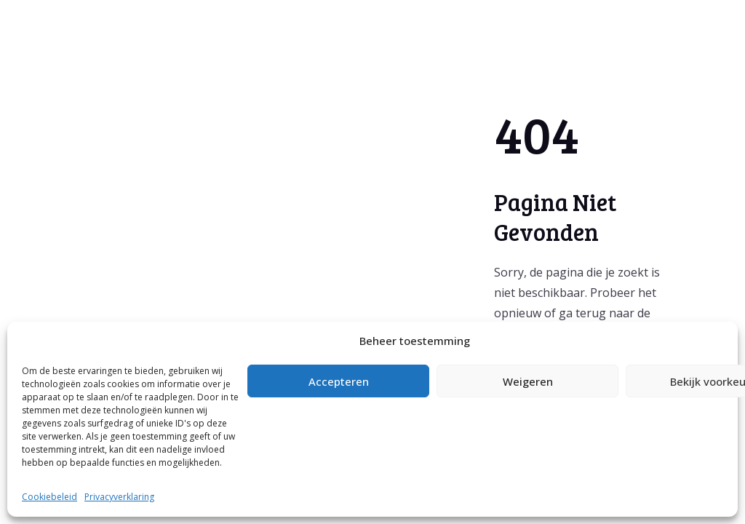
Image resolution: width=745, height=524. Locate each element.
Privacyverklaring (119, 497)
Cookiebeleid (49, 497)
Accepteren (338, 381)
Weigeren (528, 381)
